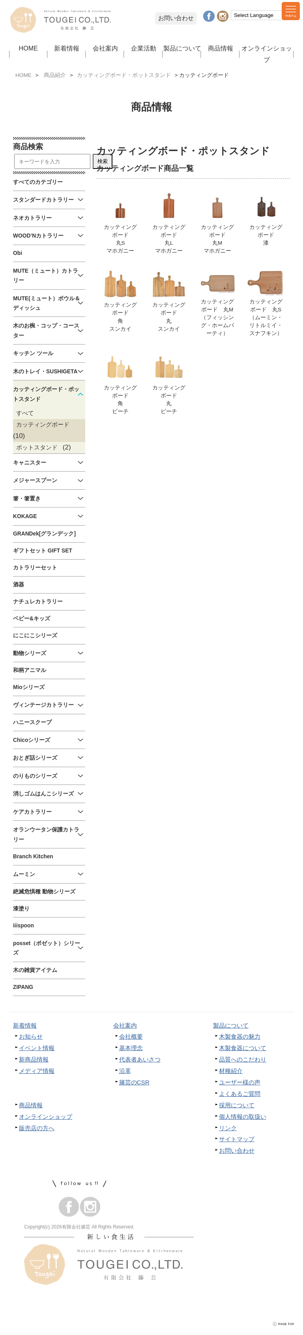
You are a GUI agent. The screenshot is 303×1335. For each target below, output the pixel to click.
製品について (182, 48)
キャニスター (29, 463)
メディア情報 (36, 1070)
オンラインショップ (266, 54)
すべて (25, 413)
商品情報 (220, 48)
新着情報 (66, 48)
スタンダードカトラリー (43, 200)
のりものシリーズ (35, 776)
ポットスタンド (37, 447)
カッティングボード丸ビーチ (169, 385)
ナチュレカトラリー (38, 602)
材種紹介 (231, 1070)
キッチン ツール (33, 353)
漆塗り (21, 909)
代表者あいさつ (140, 1059)
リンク (228, 1128)
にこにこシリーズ (35, 635)
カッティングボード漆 (266, 219)
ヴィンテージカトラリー (43, 705)
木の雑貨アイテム (35, 970)
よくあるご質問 (239, 1093)
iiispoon (23, 926)
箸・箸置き (27, 499)
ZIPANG (23, 987)
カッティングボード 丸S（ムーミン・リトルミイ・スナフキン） (266, 304)
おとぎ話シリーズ (35, 758)
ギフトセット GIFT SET (42, 551)
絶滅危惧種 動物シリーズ (44, 892)
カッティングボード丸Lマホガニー (169, 224)
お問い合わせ (176, 18)
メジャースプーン (35, 480)
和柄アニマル (29, 670)
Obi (17, 253)
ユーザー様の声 (239, 1082)
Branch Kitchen (33, 856)
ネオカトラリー (32, 218)
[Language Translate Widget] (259, 15)
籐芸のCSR (134, 1082)
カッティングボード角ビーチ (120, 385)
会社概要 (131, 1036)
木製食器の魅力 (239, 1036)
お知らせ (31, 1036)
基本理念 (131, 1048)
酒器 (18, 585)
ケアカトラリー (32, 812)
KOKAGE (25, 516)
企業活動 (143, 48)
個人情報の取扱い (242, 1116)
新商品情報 (34, 1059)
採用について (236, 1105)
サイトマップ (236, 1139)
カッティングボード (42, 424)
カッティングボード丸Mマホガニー (217, 224)
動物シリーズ (29, 653)
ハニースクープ (32, 722)
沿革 (125, 1070)
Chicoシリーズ (31, 740)
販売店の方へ (36, 1128)
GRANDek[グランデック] (44, 534)
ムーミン (24, 874)
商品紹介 (55, 75)
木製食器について (242, 1048)
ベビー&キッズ (31, 619)
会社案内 (105, 48)
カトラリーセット (35, 568)
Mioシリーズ (29, 687)
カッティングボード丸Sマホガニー (120, 224)
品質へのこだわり (242, 1059)
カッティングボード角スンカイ (120, 302)
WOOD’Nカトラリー (38, 236)
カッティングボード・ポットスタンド (124, 75)
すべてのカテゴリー (38, 182)
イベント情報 (36, 1048)
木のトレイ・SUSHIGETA (45, 371)
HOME (28, 48)
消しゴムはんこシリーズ (43, 794)
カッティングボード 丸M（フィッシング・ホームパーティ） (217, 304)
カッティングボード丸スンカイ (169, 302)
